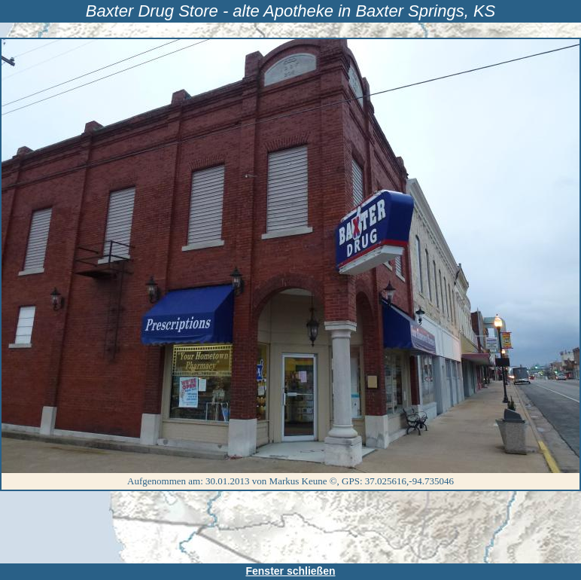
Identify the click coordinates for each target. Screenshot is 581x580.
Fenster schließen (290, 571)
